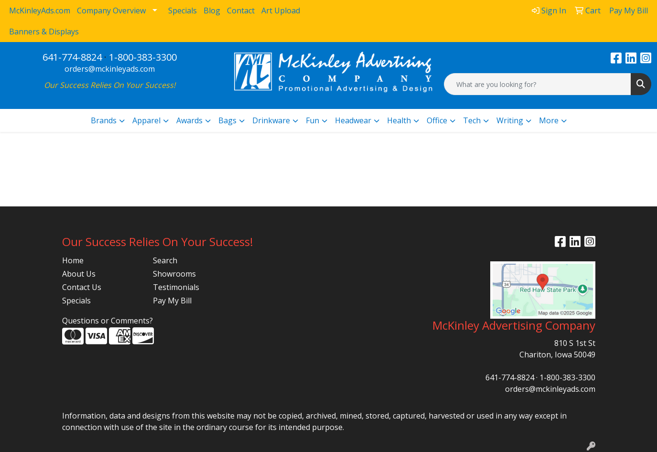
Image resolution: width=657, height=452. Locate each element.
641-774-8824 (72, 57)
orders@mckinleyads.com (110, 69)
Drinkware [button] (271, 120)
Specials (76, 300)
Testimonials (176, 287)
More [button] (549, 120)
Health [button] (399, 120)
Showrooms (174, 274)
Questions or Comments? (107, 320)
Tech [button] (472, 120)
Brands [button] (104, 120)
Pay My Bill (172, 300)
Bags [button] (227, 120)
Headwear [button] (353, 120)
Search (165, 260)
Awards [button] (189, 120)
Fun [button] (312, 120)
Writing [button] (509, 120)
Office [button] (437, 120)
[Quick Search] (537, 84)
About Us (79, 274)
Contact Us (81, 287)
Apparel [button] (146, 120)
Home (73, 260)
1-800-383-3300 (143, 57)
